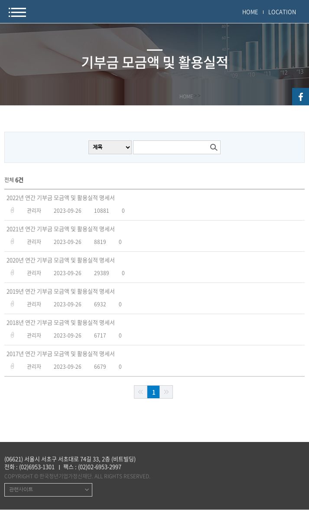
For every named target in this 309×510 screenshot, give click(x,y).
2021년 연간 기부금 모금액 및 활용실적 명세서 (61, 229)
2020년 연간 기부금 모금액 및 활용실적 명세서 (61, 260)
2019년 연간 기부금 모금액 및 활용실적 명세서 (61, 291)
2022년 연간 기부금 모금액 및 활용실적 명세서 (61, 197)
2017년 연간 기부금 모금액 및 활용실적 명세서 (61, 353)
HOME (250, 11)
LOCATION (282, 11)
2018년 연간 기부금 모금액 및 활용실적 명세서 (61, 322)
